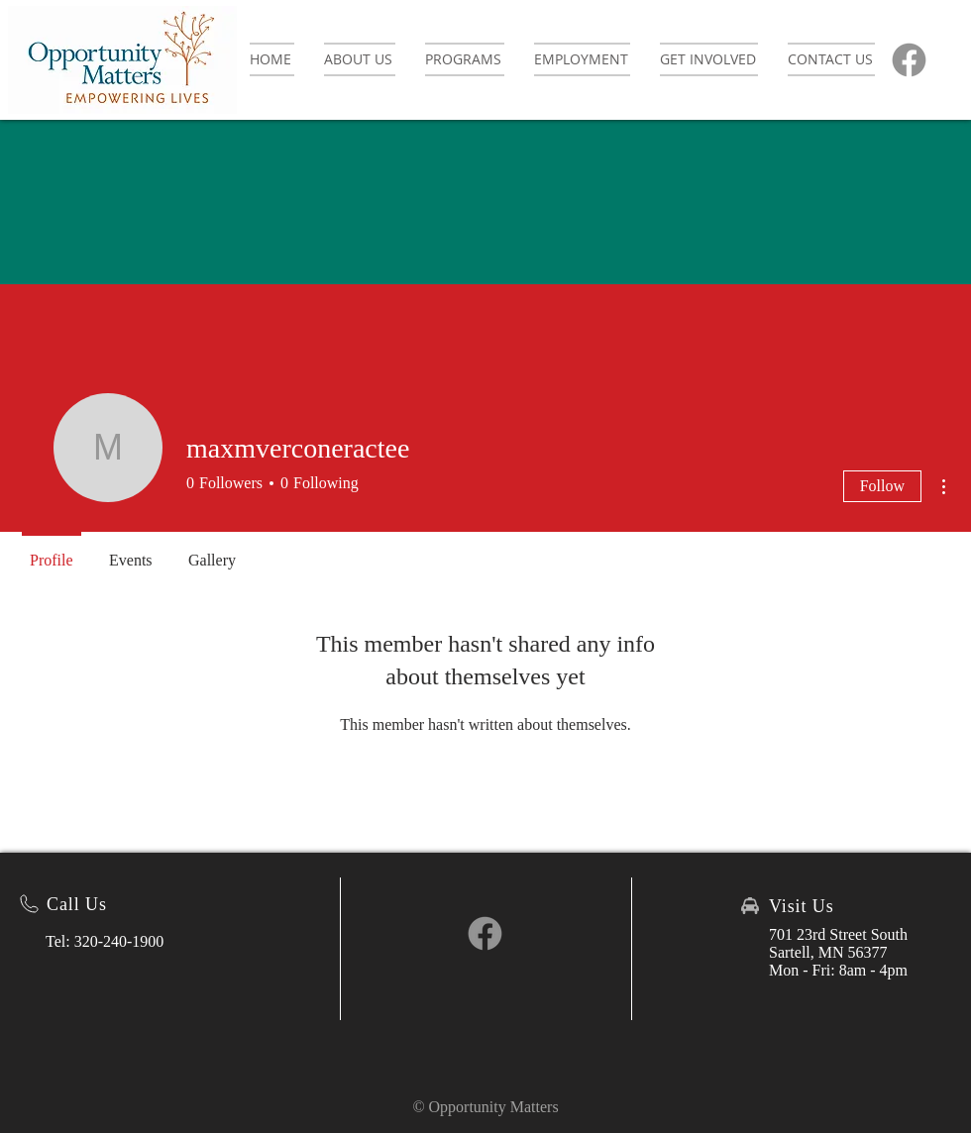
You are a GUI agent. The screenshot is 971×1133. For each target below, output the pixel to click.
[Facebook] (909, 60)
